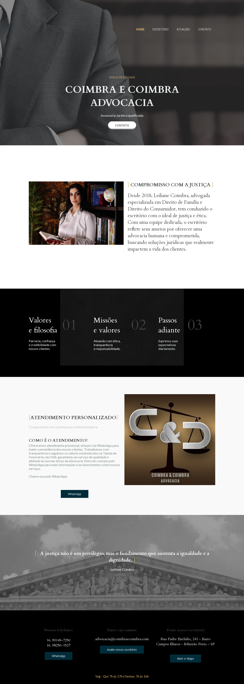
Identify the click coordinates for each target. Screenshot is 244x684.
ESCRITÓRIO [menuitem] (161, 29)
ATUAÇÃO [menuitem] (183, 29)
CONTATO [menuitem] (204, 29)
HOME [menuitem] (140, 29)
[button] (122, 125)
